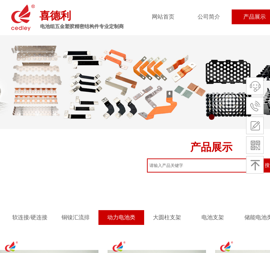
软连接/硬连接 (29, 217)
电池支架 (212, 217)
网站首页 (163, 17)
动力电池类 (121, 217)
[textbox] (204, 165)
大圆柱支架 (167, 217)
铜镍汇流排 (76, 217)
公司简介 (209, 17)
